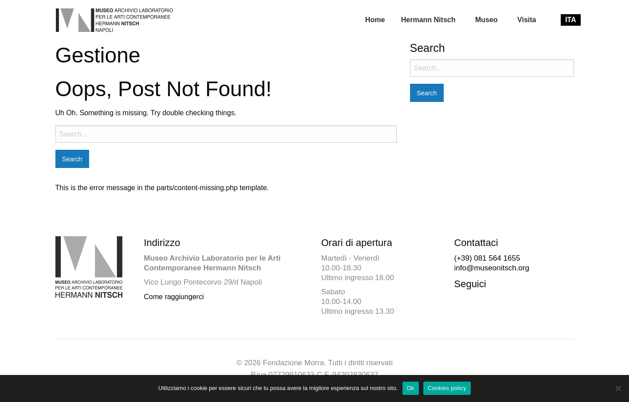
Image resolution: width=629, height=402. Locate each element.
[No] (617, 388)
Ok (410, 388)
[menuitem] (375, 20)
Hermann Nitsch (428, 19)
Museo (486, 19)
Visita (526, 19)
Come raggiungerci (174, 297)
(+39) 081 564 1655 (487, 258)
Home (375, 19)
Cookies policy (447, 388)
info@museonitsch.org (491, 268)
